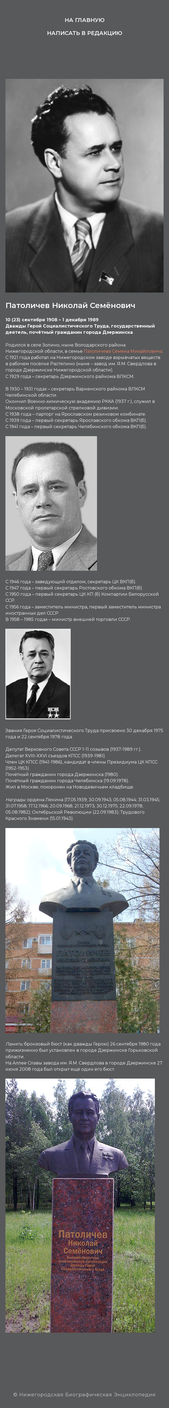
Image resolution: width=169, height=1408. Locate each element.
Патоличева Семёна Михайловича (123, 351)
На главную (85, 20)
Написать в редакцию (84, 33)
